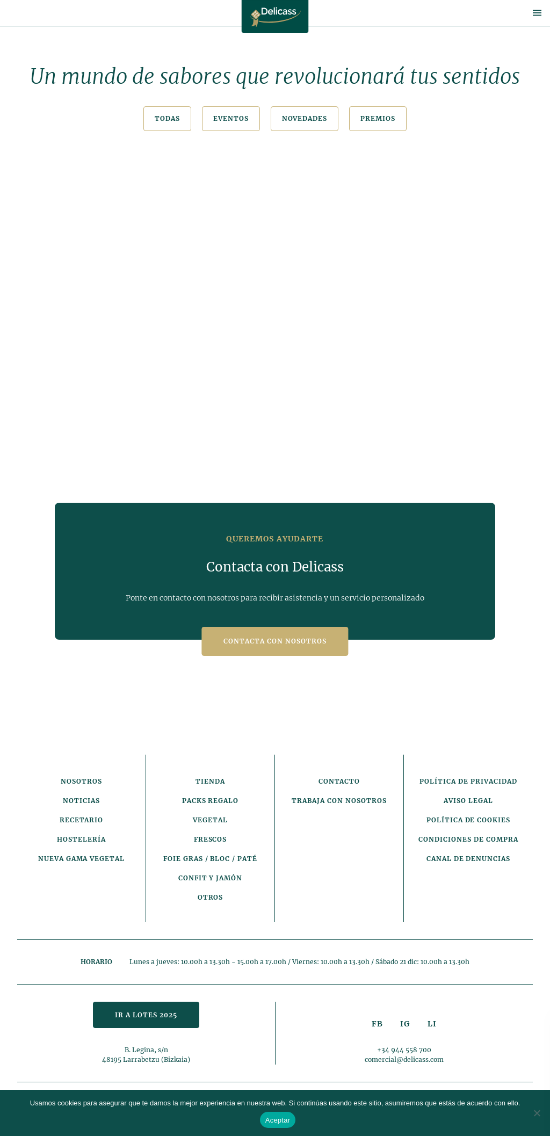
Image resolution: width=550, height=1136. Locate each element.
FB (377, 1024)
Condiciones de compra (468, 839)
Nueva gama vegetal (81, 859)
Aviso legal (468, 801)
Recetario (82, 820)
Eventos (231, 118)
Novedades (305, 118)
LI (432, 1024)
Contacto (339, 781)
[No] (536, 1113)
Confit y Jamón (210, 878)
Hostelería (81, 839)
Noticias (81, 801)
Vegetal (210, 820)
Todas (167, 118)
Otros (210, 897)
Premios (377, 118)
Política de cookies (468, 820)
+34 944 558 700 (404, 1050)
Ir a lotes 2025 (146, 1015)
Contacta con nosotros (274, 641)
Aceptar (278, 1120)
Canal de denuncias (468, 859)
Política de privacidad (468, 781)
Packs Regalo (210, 801)
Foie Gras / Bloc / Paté (210, 859)
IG (405, 1024)
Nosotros (81, 781)
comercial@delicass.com (404, 1059)
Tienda (210, 781)
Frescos (210, 839)
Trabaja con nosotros (339, 801)
